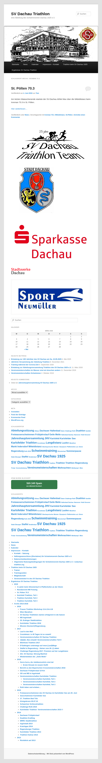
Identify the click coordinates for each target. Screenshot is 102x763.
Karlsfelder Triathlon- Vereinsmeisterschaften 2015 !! (41, 710)
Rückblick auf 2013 (28, 740)
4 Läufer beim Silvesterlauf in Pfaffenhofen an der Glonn (40, 587)
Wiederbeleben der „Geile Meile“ (33, 657)
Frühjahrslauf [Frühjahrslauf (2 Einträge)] (42, 434)
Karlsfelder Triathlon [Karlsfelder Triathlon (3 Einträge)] (24, 442)
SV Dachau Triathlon (30, 14)
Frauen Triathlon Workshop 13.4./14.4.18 (36, 609)
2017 (19, 629)
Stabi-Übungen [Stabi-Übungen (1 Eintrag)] (16, 457)
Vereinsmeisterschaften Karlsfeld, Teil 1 (39, 679)
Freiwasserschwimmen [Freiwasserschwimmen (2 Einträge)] (23, 434)
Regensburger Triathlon (30, 729)
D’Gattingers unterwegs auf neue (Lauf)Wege (38, 646)
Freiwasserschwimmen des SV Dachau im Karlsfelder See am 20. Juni (48, 693)
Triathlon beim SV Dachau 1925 (75, 64)
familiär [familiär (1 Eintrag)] (88, 431)
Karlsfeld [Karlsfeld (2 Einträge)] (54, 438)
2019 (16, 584)
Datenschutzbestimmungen (25, 559)
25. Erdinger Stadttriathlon (31, 620)
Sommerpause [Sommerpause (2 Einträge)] (73, 451)
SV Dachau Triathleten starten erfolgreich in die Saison (42, 615)
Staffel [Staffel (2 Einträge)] (25, 456)
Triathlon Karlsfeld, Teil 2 (27, 598)
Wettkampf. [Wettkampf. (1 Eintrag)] (75, 468)
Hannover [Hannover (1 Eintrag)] (77, 435)
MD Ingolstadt (25, 618)
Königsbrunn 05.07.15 (29, 701)
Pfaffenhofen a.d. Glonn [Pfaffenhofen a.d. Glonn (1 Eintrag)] (75, 447)
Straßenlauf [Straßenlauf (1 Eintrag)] (33, 457)
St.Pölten (69, 115)
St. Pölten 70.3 (23, 88)
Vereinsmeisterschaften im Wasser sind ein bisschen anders (35, 370)
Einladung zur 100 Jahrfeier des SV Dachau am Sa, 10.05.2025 (36, 359)
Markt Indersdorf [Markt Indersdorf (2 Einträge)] (19, 446)
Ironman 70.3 (49, 115)
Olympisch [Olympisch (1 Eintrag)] (62, 447)
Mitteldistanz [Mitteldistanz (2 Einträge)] (35, 446)
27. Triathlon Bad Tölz (29, 698)
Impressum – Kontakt (51, 64)
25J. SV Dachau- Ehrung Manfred (33, 654)
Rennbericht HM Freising (27, 590)
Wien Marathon (26, 612)
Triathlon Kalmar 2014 (29, 735)
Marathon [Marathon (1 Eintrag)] (72, 443)
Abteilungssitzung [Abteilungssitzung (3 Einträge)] (22, 430)
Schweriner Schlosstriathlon (31, 704)
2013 (19, 738)
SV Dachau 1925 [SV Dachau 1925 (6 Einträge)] (51, 456)
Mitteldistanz (60, 115)
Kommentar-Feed (18, 417)
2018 (19, 606)
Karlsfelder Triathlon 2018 (30, 623)
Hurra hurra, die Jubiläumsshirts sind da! (37, 662)
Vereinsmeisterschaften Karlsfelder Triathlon (38, 676)
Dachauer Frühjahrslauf (29, 715)
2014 (19, 712)
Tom (37, 93)
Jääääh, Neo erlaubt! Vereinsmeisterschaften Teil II (40, 640)
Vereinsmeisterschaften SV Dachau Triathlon (38, 637)
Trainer (17, 570)
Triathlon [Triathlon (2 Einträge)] (60, 463)
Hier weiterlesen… (19, 109)
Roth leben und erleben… (30, 687)
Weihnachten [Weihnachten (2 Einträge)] (64, 468)
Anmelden (15, 412)
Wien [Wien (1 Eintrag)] (81, 468)
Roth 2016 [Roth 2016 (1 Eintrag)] (27, 451)
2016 (19, 659)
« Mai (26, 349)
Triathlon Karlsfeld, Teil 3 (27, 601)
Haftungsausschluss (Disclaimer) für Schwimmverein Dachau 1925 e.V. (43, 556)
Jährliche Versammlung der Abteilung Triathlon (30, 362)
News (25, 64)
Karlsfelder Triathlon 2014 (30, 732)
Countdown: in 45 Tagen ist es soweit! (35, 634)
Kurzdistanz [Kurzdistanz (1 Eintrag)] (41, 443)
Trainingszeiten (20, 573)
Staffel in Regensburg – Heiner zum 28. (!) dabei (39, 648)
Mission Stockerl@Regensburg (32, 626)
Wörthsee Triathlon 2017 (30, 643)
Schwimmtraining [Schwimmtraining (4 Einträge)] (44, 450)
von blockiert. (34, 484)
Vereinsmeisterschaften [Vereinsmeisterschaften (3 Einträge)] (42, 467)
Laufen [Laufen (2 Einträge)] (65, 443)
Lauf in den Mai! (26, 632)
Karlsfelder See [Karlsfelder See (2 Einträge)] (68, 438)
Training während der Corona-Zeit (25, 365)
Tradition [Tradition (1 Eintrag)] (52, 463)
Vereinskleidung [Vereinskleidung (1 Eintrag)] (21, 468)
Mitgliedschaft (20, 576)
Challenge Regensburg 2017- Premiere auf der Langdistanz (44, 651)
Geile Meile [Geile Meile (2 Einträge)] (55, 434)
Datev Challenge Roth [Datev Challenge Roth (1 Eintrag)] (68, 431)
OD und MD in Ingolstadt (30, 673)
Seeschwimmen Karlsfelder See (33, 696)
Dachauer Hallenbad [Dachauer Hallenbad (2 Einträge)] (50, 430)
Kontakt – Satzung (21, 553)
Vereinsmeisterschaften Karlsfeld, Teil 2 (39, 682)
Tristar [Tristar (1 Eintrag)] (13, 468)
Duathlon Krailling (27, 718)
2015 (19, 690)
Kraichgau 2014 (26, 726)
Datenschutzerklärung (36, 754)
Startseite (15, 64)
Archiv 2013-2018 (21, 604)
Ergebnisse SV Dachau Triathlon (24, 70)
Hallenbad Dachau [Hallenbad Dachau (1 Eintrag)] (67, 435)
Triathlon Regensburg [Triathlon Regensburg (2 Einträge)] (76, 463)
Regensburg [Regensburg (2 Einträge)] (17, 451)
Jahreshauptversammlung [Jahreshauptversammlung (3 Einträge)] (27, 438)
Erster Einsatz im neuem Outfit (35, 665)
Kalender (35, 64)
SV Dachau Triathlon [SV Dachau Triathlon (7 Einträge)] (30, 462)
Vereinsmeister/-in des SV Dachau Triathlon (32, 579)
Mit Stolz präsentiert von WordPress (60, 754)
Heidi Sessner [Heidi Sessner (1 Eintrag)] (85, 435)
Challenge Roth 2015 (28, 707)
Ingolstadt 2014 (26, 724)
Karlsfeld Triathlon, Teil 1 (27, 595)
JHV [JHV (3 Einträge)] (47, 438)
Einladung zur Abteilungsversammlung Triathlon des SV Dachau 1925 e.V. (41, 367)
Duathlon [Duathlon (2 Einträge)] (80, 430)
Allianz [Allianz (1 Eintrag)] (37, 431)
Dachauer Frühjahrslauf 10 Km (32, 671)
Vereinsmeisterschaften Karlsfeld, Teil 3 (39, 684)
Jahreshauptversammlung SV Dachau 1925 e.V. (37, 383)
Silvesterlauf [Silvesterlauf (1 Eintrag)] (61, 451)
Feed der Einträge (18, 415)
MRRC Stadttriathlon (28, 721)
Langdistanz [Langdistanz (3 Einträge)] (53, 442)
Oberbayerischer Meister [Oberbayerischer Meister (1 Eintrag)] (50, 447)
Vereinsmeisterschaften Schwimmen (26, 373)
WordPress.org (17, 420)
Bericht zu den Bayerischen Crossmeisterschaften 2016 (42, 668)
